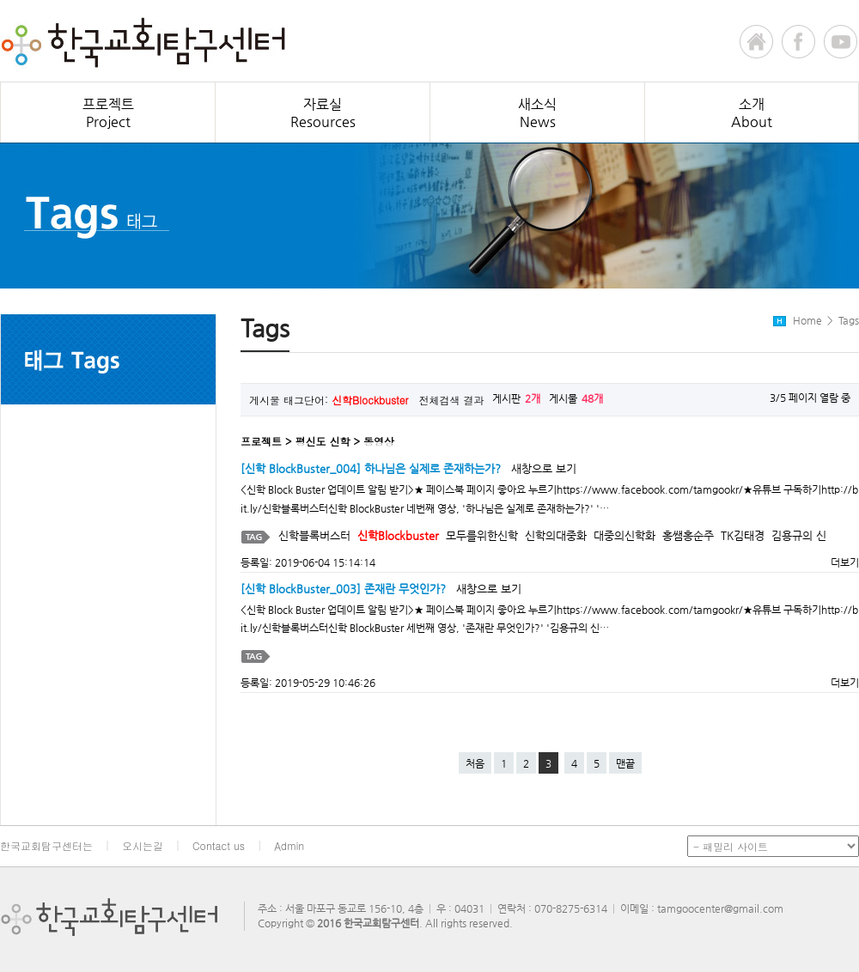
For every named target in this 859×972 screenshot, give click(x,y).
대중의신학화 (624, 535)
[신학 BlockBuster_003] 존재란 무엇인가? (343, 588)
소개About (751, 113)
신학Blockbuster (398, 535)
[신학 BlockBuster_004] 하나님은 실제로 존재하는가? (371, 468)
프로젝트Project (108, 113)
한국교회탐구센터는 (46, 845)
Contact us (218, 845)
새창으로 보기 (543, 468)
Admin (289, 845)
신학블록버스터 (314, 535)
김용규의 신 (798, 535)
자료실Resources (323, 113)
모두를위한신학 (482, 535)
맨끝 (625, 763)
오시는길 (142, 845)
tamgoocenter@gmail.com (720, 908)
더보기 (839, 562)
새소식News (537, 113)
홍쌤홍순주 (688, 535)
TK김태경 (743, 535)
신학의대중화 (556, 535)
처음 (475, 763)
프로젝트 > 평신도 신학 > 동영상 (317, 441)
